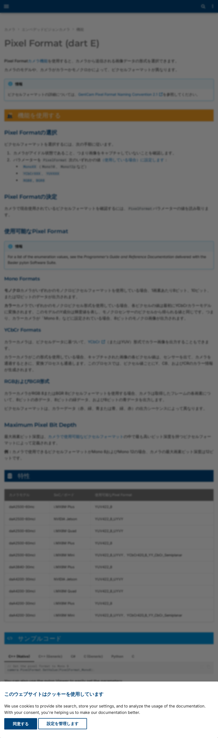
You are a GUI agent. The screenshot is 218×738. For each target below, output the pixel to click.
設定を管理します (63, 723)
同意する (21, 723)
